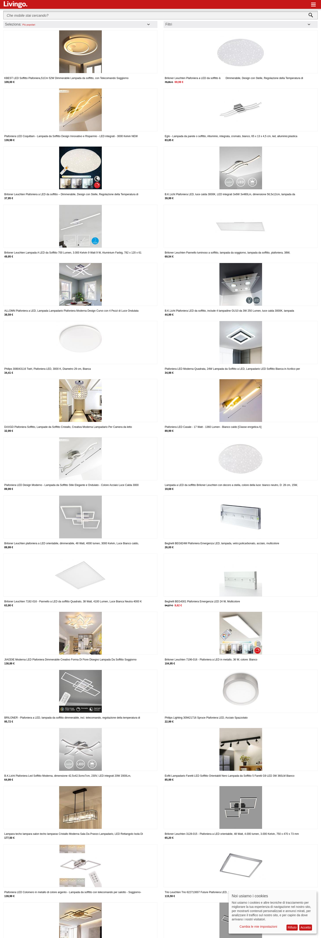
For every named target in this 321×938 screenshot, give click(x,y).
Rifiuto (292, 927)
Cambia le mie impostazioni (258, 926)
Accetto (306, 927)
